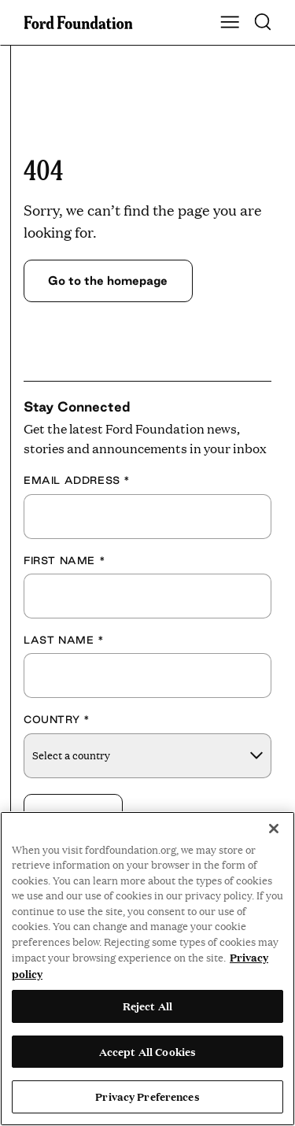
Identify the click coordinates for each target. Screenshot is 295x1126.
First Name (64, 560)
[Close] (273, 828)
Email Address (77, 479)
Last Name (64, 639)
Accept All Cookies (147, 1051)
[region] (147, 968)
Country (57, 719)
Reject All (147, 1005)
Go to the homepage (108, 280)
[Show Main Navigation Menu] (229, 22)
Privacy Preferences (147, 1096)
